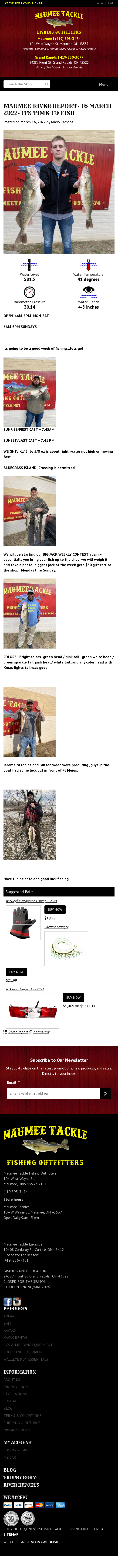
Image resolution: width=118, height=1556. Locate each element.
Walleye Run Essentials (25, 1359)
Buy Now (55, 909)
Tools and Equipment (23, 1352)
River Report (18, 1032)
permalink (41, 1032)
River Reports (21, 1485)
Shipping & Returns (21, 1422)
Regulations (15, 1393)
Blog (8, 1408)
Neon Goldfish (44, 1542)
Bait (7, 1323)
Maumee (44, 38)
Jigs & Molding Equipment (28, 1344)
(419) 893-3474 (68, 38)
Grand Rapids (46, 57)
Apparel (11, 1316)
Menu (103, 84)
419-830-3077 (72, 57)
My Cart (10, 1457)
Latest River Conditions (21, 3)
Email (13, 1082)
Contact (11, 1401)
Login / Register (18, 1450)
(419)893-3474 (15, 1191)
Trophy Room (16, 1386)
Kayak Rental (15, 1337)
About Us (11, 1379)
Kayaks (9, 1330)
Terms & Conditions (22, 1415)
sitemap (11, 1534)
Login (99, 3)
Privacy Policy (16, 1430)
